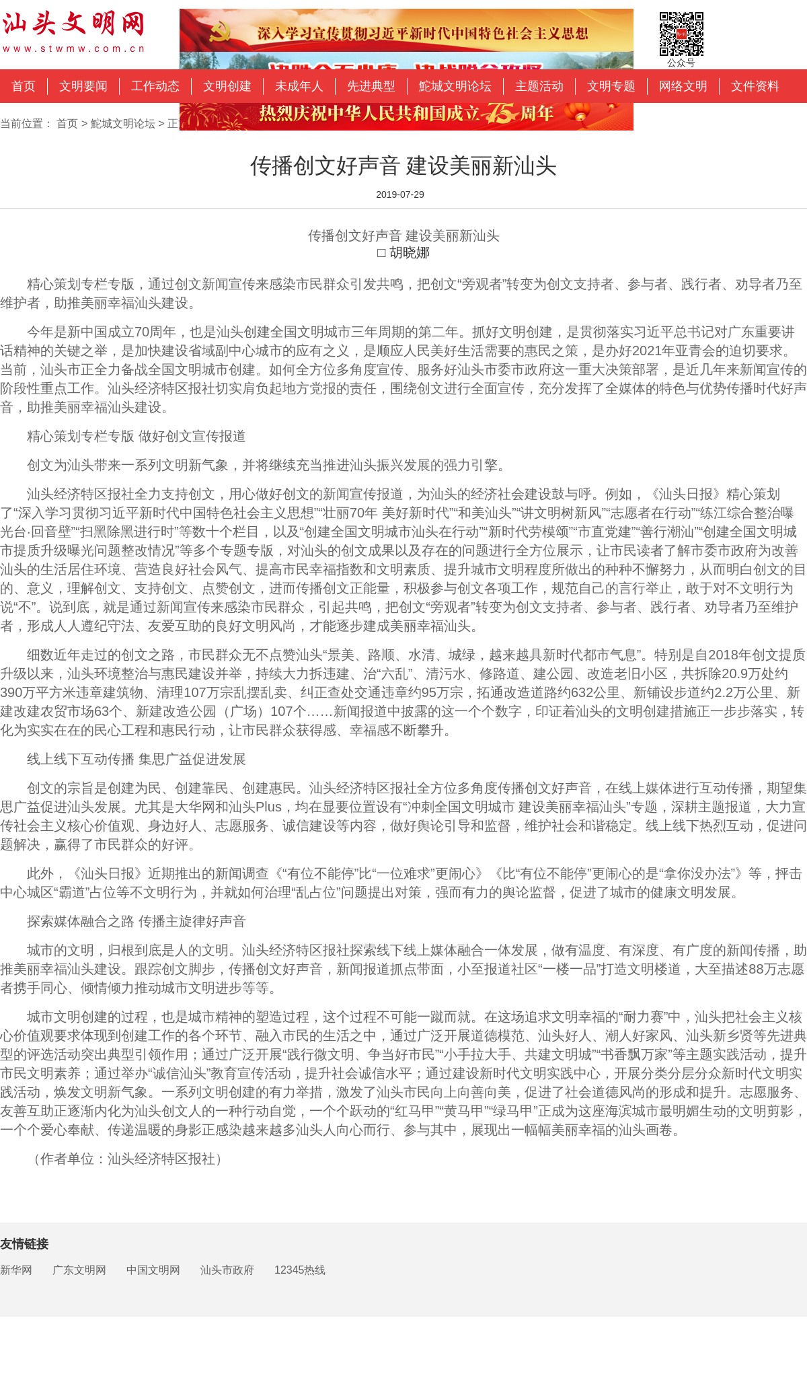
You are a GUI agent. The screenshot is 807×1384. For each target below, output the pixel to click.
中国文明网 (153, 1270)
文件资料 (755, 86)
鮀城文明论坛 (455, 86)
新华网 (16, 1270)
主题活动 (539, 86)
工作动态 (155, 86)
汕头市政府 (227, 1270)
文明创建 (227, 86)
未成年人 (299, 86)
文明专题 (611, 86)
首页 (23, 86)
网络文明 (683, 86)
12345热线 (300, 1270)
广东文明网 (79, 1270)
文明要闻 (83, 86)
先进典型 (371, 86)
